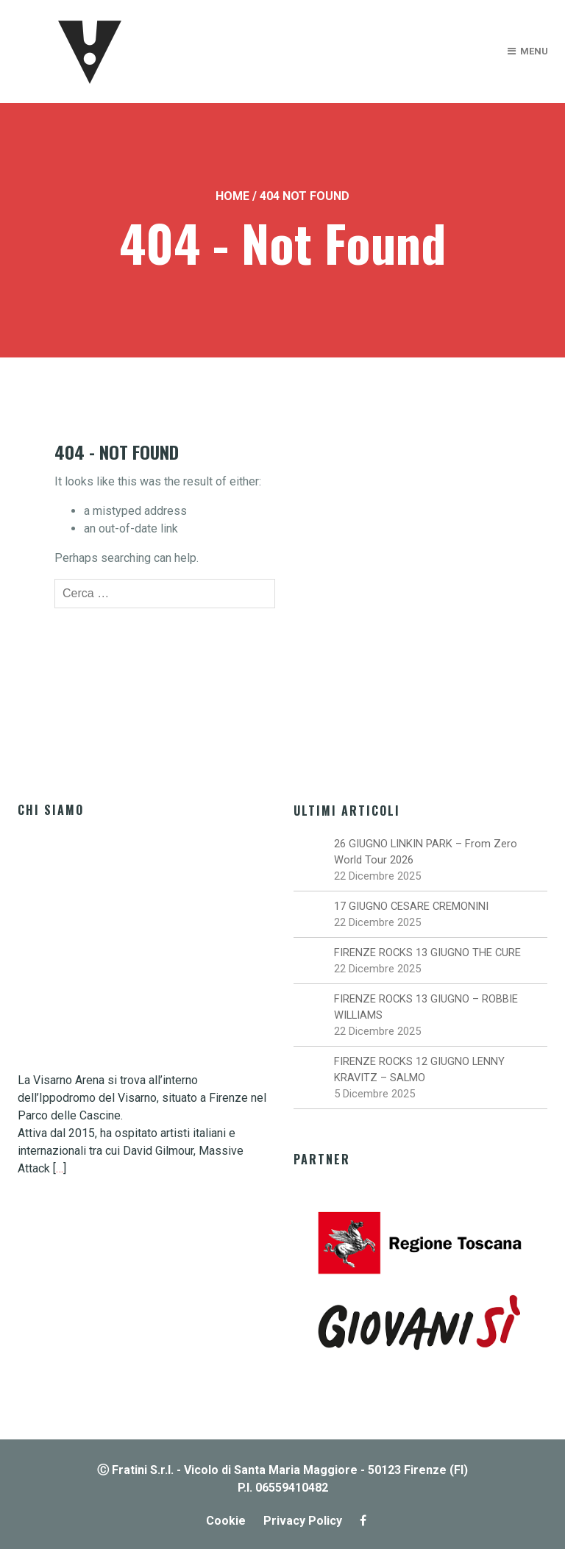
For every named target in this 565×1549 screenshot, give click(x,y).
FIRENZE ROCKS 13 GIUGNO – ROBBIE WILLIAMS (426, 1007)
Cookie (226, 1521)
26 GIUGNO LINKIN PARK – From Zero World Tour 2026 (425, 851)
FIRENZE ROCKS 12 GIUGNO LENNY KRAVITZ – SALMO (419, 1069)
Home (232, 196)
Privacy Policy (302, 1521)
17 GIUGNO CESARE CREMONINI (411, 906)
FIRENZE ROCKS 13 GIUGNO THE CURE (427, 952)
